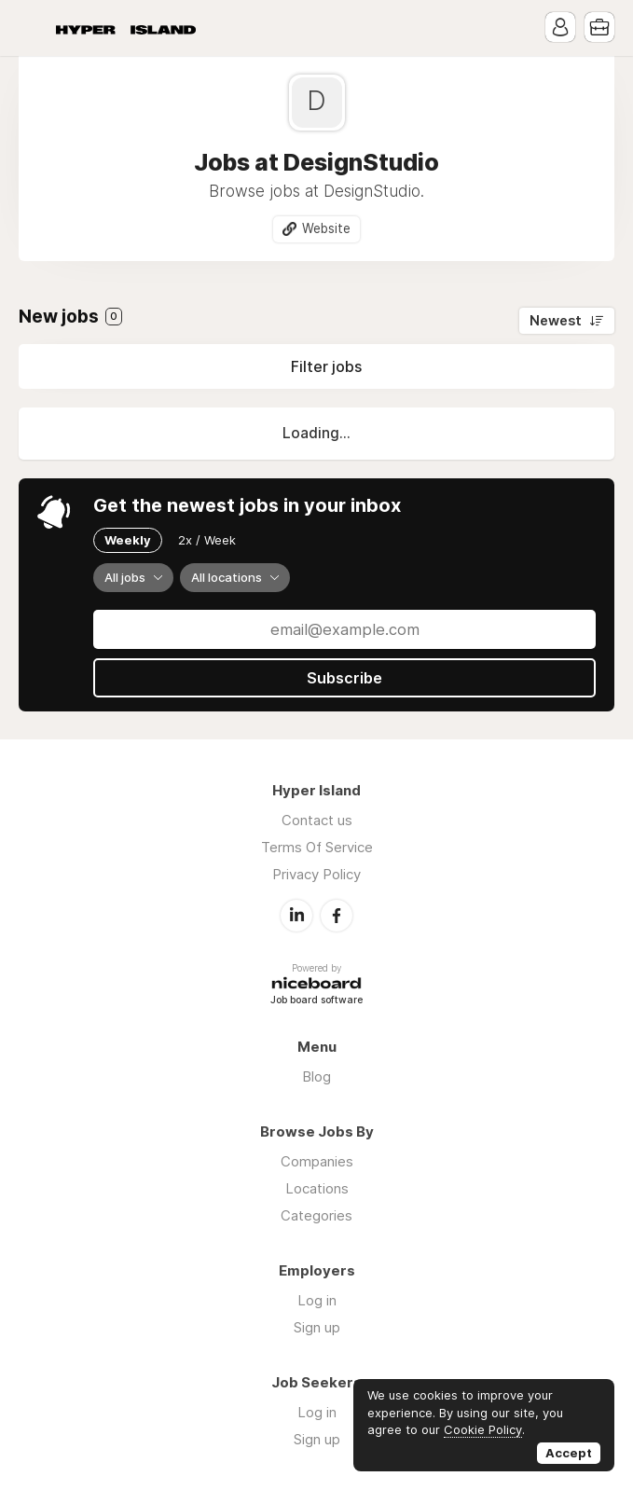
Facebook (336, 915)
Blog (316, 1076)
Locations (317, 1188)
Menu (33, 28)
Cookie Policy (483, 1429)
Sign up (317, 1327)
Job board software (316, 1001)
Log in (317, 1300)
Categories (316, 1215)
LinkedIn (296, 915)
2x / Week (207, 539)
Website (326, 228)
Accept (568, 1452)
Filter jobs (326, 366)
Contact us (317, 820)
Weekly (127, 539)
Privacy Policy (316, 874)
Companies (317, 1161)
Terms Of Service (317, 847)
